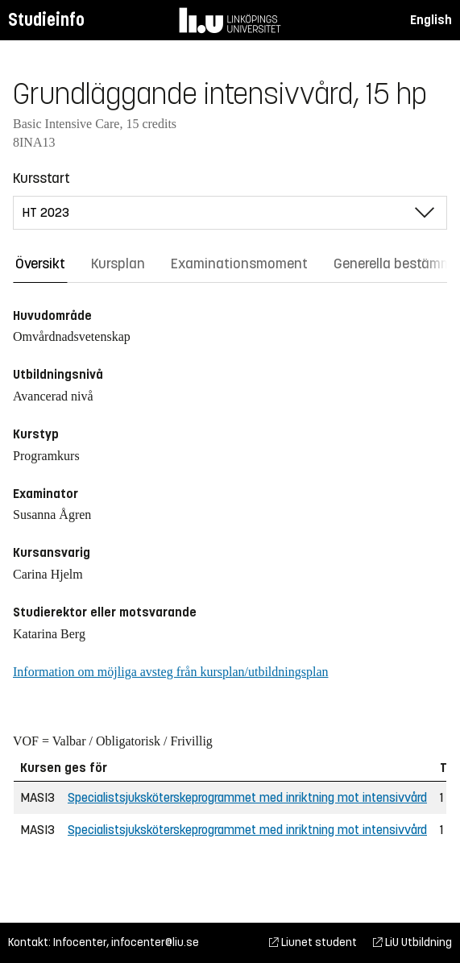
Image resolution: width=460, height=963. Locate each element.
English (431, 19)
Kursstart (41, 178)
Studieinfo (46, 20)
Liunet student (313, 942)
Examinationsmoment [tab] (239, 263)
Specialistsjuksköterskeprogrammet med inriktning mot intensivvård (247, 797)
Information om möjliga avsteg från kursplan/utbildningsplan (170, 672)
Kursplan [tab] (118, 263)
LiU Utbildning (412, 942)
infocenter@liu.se (155, 942)
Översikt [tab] (40, 263)
